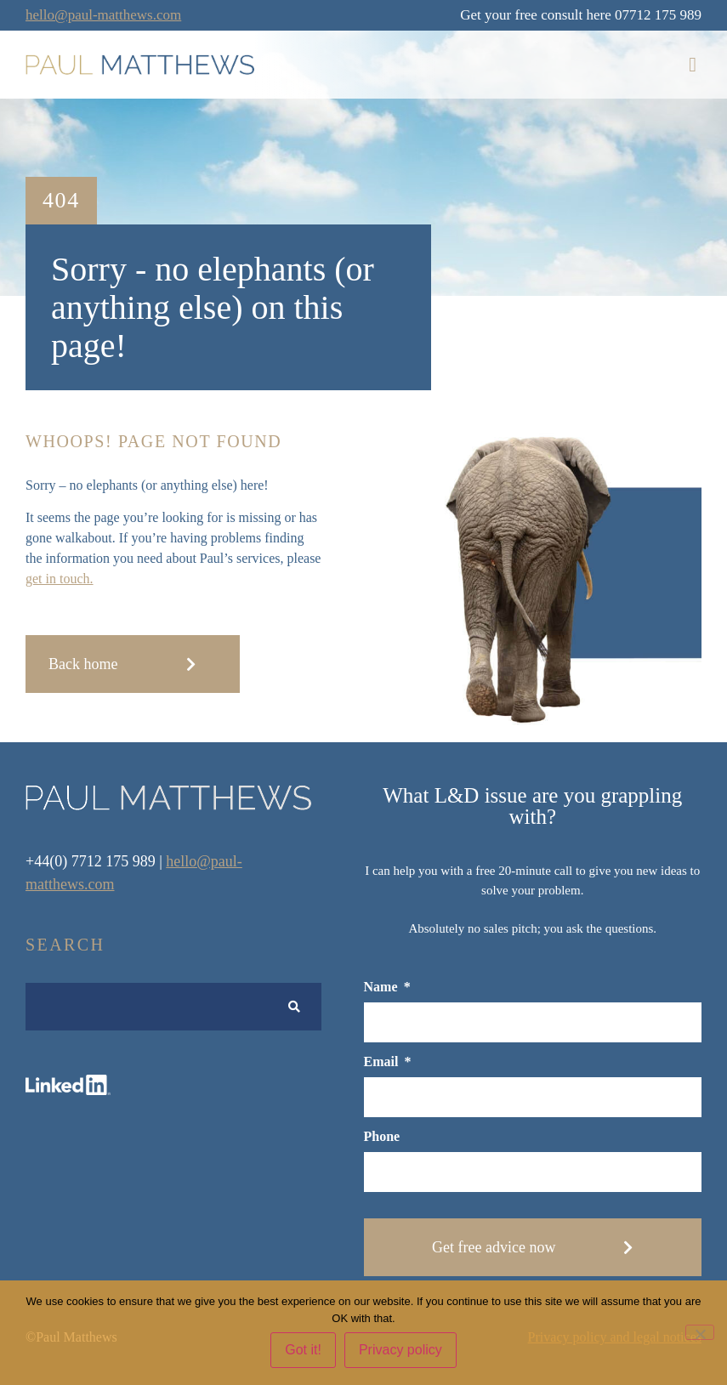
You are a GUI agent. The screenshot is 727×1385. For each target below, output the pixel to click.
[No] (699, 1332)
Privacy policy (400, 1349)
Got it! (303, 1349)
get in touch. (60, 578)
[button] (692, 64)
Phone (382, 1137)
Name (382, 987)
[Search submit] (294, 1007)
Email (383, 1062)
